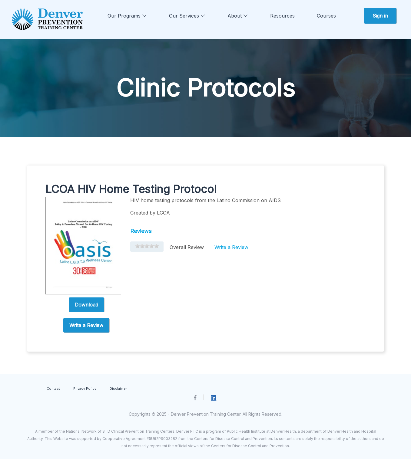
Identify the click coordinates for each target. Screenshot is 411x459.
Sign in (380, 16)
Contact (53, 388)
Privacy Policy (84, 388)
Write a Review (86, 325)
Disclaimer (118, 388)
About (237, 16)
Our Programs (127, 16)
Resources (282, 16)
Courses (326, 16)
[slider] (147, 246)
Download (86, 305)
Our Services (187, 16)
